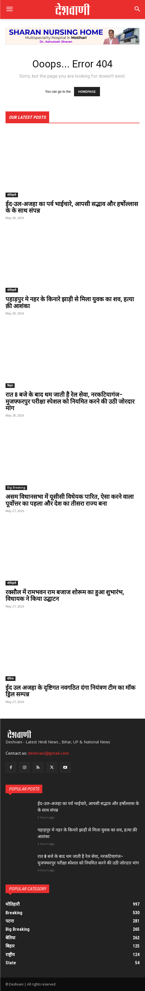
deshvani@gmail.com (48, 753)
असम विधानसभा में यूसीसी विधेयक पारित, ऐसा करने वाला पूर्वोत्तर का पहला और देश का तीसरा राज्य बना (70, 500)
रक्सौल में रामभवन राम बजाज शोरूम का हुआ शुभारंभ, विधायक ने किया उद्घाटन (65, 595)
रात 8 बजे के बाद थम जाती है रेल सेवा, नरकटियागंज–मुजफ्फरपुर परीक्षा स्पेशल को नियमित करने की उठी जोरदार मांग (70, 401)
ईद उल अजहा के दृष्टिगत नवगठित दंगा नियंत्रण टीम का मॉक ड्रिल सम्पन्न (70, 691)
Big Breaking (16, 487)
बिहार (10, 385)
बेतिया (10, 678)
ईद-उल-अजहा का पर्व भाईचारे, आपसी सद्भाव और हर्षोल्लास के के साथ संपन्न (72, 207)
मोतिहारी (11, 195)
